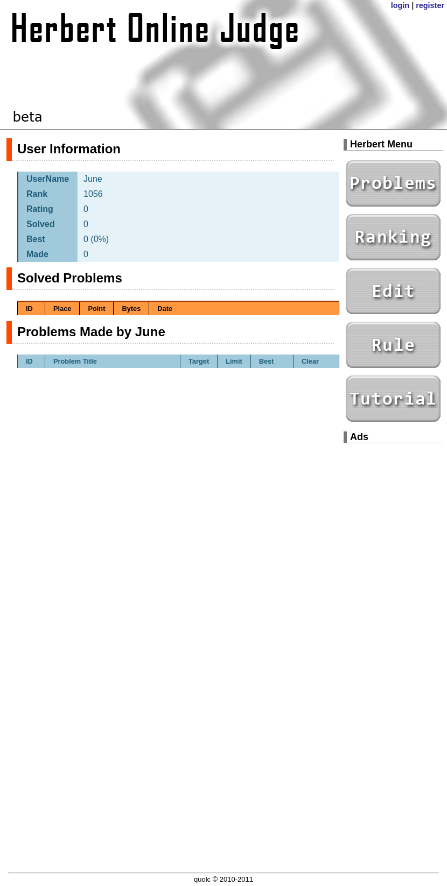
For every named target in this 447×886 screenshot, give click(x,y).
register (430, 5)
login (400, 5)
